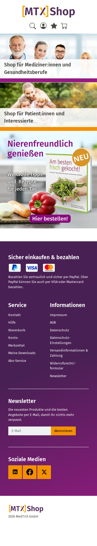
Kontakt (14, 315)
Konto (13, 338)
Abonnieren (63, 431)
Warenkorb (16, 330)
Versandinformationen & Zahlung (69, 352)
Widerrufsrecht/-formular (63, 365)
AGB (53, 322)
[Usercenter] (43, 26)
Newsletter (58, 376)
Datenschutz (59, 330)
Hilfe (12, 322)
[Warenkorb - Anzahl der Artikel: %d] (64, 26)
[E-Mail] (29, 431)
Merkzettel (16, 345)
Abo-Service (17, 361)
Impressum (58, 315)
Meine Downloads (21, 353)
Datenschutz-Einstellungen (60, 340)
